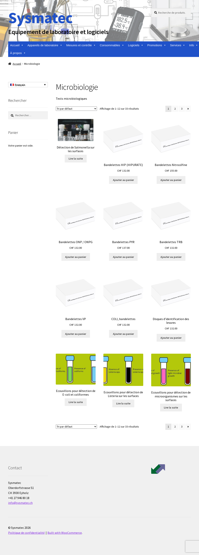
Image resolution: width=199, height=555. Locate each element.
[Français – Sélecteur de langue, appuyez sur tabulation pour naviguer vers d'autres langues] (28, 84)
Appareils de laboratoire (44, 45)
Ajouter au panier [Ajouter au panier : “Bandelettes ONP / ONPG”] (75, 257)
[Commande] (76, 108)
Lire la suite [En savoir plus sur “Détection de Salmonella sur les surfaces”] (76, 158)
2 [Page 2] (175, 108)
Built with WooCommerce (64, 533)
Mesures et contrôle (81, 45)
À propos (18, 53)
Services (177, 45)
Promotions (156, 45)
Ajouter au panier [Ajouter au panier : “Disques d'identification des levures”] (171, 337)
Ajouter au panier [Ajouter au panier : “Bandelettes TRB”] (171, 257)
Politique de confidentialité (26, 533)
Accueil (17, 45)
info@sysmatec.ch (20, 503)
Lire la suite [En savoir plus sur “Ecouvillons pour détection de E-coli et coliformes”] (76, 402)
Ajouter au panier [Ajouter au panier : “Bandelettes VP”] (75, 334)
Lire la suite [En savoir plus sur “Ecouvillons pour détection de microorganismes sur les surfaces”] (171, 407)
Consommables (112, 45)
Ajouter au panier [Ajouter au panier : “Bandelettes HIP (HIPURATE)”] (123, 180)
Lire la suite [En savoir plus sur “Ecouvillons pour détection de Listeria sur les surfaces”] (123, 403)
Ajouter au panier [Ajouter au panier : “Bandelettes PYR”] (123, 257)
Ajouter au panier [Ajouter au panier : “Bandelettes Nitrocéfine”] (171, 180)
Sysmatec (40, 17)
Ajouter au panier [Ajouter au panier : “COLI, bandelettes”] (123, 334)
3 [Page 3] (181, 108)
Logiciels (135, 45)
